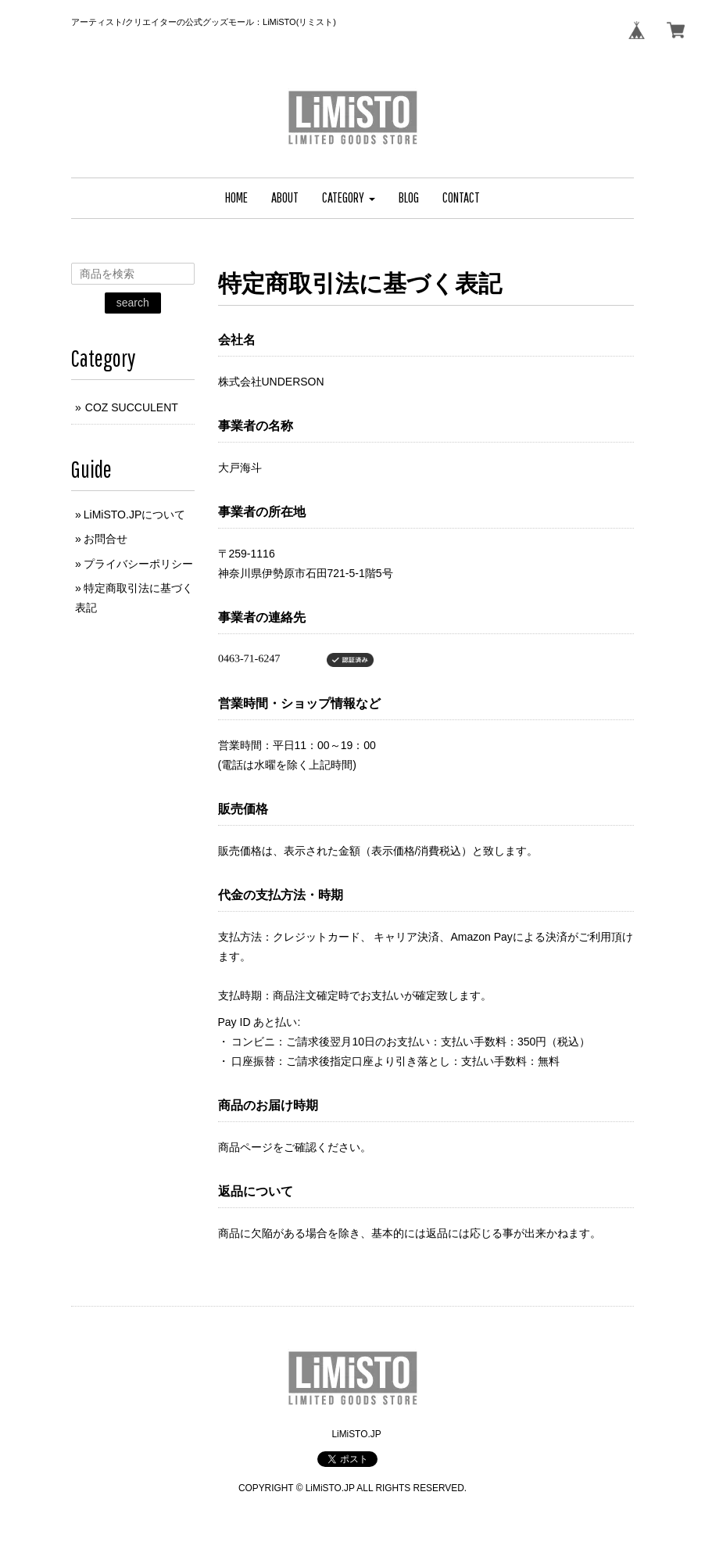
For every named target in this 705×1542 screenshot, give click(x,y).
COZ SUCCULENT (131, 407)
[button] (348, 198)
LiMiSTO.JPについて (134, 514)
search (132, 302)
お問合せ (105, 539)
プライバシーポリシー (138, 564)
